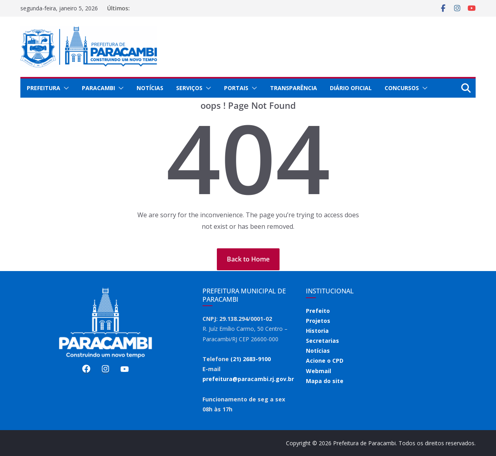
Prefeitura (43, 88)
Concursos (402, 88)
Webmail (318, 371)
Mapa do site (324, 381)
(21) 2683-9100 (250, 359)
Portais (236, 88)
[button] (64, 88)
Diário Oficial (351, 88)
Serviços (189, 88)
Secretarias (322, 340)
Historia (317, 330)
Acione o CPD (324, 360)
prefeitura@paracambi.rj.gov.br (248, 379)
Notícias (150, 88)
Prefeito (318, 310)
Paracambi (98, 88)
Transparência (293, 88)
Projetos (318, 320)
